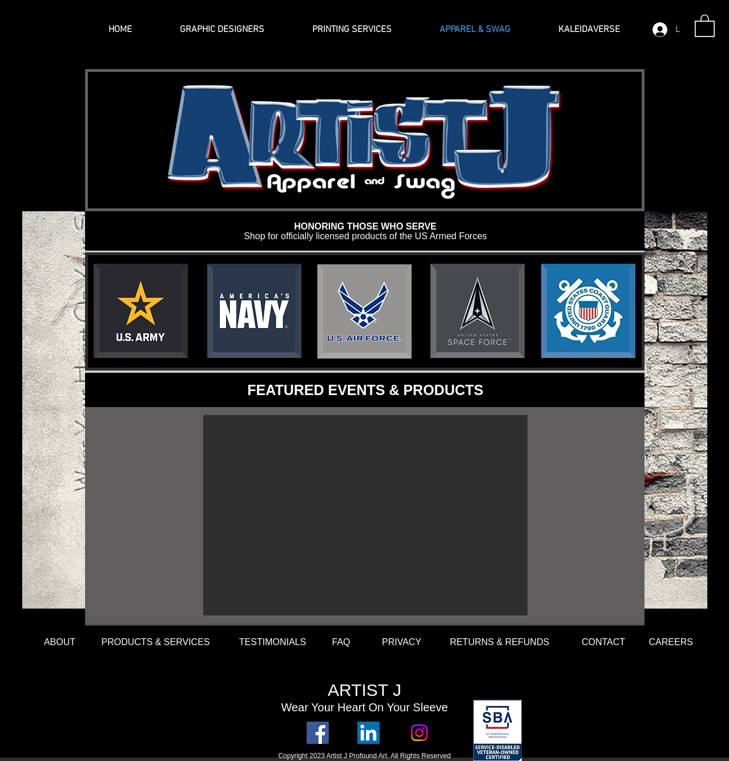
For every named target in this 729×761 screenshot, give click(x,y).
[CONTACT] (604, 642)
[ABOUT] (60, 642)
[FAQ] (341, 642)
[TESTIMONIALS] (273, 642)
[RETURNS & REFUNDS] (499, 642)
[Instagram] (419, 733)
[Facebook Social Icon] (318, 733)
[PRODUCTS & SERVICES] (155, 642)
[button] (705, 25)
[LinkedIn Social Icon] (368, 733)
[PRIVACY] (402, 642)
